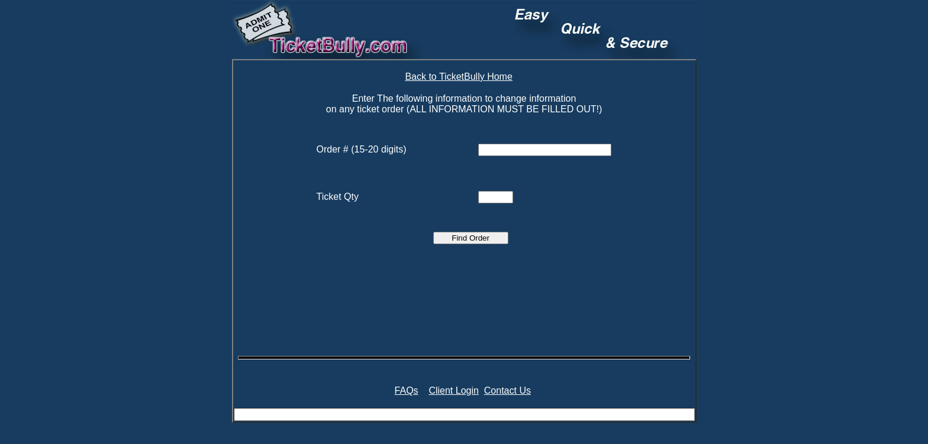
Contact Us (507, 390)
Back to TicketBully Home (458, 77)
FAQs (406, 390)
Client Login (453, 390)
